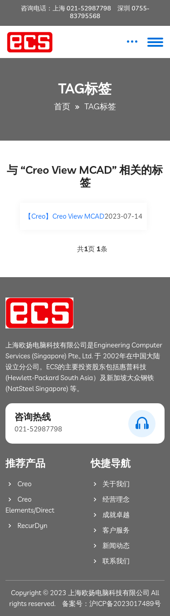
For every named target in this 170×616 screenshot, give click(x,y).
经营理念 (110, 499)
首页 (62, 106)
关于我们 (110, 483)
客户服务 (110, 530)
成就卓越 (110, 514)
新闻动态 (110, 545)
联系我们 (110, 561)
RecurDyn (26, 525)
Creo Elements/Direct (29, 504)
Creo (18, 483)
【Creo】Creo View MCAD (64, 216)
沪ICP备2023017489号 (124, 603)
